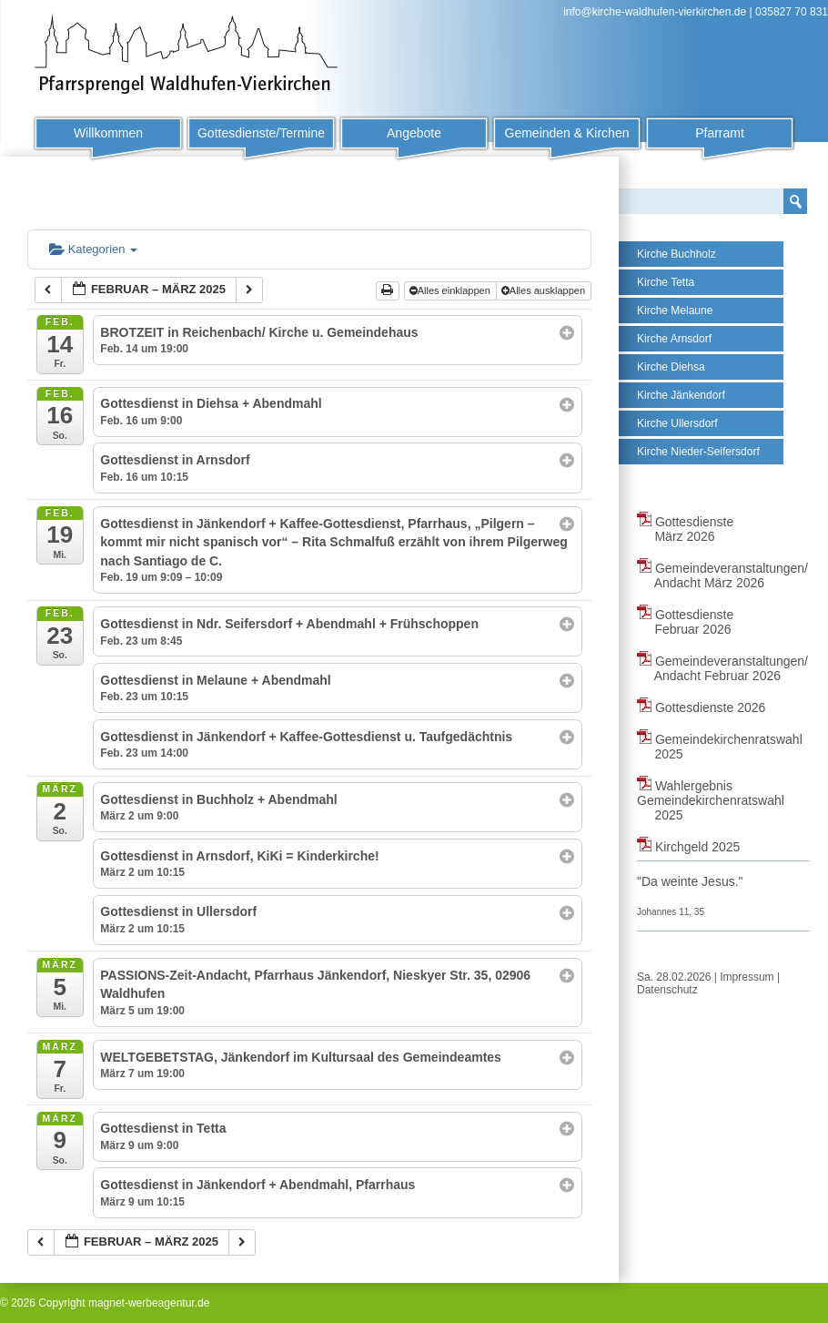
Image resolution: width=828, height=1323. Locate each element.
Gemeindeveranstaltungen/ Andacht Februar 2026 (722, 668)
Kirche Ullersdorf (677, 423)
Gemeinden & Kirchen (567, 133)
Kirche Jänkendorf (681, 395)
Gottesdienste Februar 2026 (685, 621)
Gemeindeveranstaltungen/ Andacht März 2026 (722, 575)
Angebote (414, 133)
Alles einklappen (451, 290)
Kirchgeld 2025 (688, 847)
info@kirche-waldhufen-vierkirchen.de (654, 11)
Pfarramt (719, 133)
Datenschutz (667, 989)
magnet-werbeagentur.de (148, 1303)
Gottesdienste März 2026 (685, 529)
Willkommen (108, 133)
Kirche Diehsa (671, 367)
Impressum (746, 977)
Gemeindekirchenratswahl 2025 (720, 746)
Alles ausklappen (544, 290)
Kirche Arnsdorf (674, 338)
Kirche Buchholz (676, 254)
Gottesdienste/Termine (261, 133)
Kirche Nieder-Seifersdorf (698, 451)
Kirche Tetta (665, 282)
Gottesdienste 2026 (701, 707)
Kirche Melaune (674, 310)
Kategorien (93, 249)
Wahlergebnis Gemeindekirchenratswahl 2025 (710, 800)
